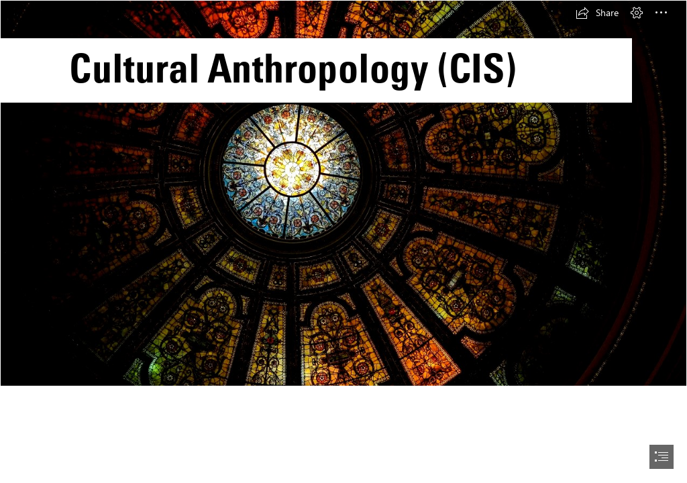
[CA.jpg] (343, 193)
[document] (343, 241)
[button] (597, 13)
